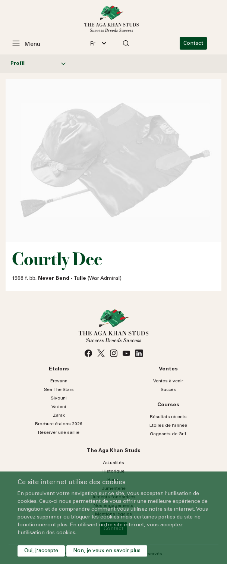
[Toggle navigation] (30, 43)
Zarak (59, 415)
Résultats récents (168, 417)
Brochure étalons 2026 (58, 424)
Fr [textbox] (95, 44)
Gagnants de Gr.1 (168, 434)
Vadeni (58, 407)
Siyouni (59, 398)
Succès (168, 390)
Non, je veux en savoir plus (107, 551)
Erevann (58, 381)
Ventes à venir (168, 381)
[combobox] (100, 43)
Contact (197, 43)
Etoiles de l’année (168, 425)
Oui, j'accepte (41, 551)
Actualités (113, 463)
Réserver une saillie (58, 432)
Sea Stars (59, 390)
